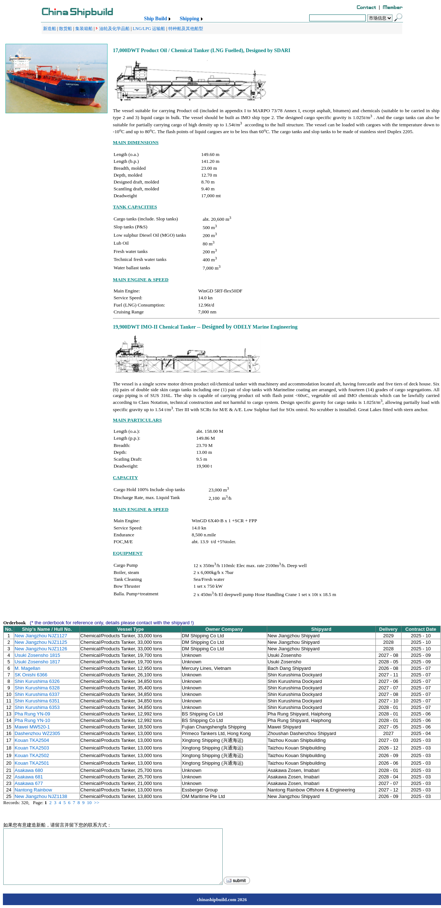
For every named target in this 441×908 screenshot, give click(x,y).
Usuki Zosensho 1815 (37, 655)
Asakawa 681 (28, 777)
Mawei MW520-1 (32, 727)
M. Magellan (27, 668)
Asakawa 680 (28, 770)
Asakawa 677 (28, 783)
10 (89, 802)
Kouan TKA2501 (31, 763)
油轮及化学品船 (114, 28)
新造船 (49, 28)
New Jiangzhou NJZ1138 (40, 796)
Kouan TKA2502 (31, 755)
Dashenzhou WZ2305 (37, 733)
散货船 (65, 28)
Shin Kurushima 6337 (36, 694)
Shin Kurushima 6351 (36, 701)
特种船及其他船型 (185, 28)
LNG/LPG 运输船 (149, 28)
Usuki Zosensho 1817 (37, 661)
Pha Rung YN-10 (32, 720)
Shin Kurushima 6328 (36, 687)
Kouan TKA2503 (31, 748)
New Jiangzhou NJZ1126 (40, 648)
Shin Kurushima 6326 (36, 681)
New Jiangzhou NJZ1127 (40, 635)
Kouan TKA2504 (31, 740)
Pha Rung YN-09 (32, 714)
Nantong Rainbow (33, 790)
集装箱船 (84, 28)
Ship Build (155, 18)
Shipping (189, 18)
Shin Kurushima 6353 (36, 707)
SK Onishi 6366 (30, 674)
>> (97, 802)
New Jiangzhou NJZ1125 (40, 642)
